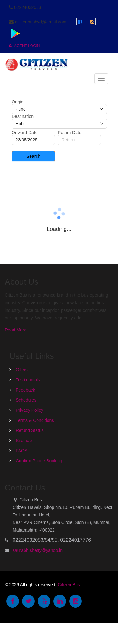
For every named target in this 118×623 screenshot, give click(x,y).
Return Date (69, 132)
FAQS (21, 450)
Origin (17, 102)
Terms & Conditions (35, 420)
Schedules (26, 400)
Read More (15, 329)
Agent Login (24, 46)
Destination (23, 116)
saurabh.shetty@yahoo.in (38, 550)
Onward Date (24, 132)
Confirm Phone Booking (39, 460)
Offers (22, 369)
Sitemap (24, 440)
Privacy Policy (29, 410)
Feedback (25, 389)
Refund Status (30, 430)
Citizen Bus (69, 584)
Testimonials (28, 379)
